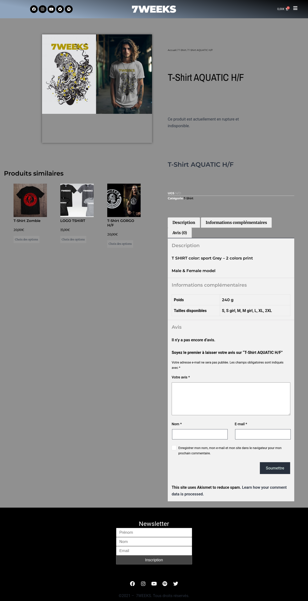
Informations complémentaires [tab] (236, 222)
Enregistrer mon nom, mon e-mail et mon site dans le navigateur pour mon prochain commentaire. (229, 450)
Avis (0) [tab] (179, 232)
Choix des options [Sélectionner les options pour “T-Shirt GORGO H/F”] (120, 244)
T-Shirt (182, 50)
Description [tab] (183, 222)
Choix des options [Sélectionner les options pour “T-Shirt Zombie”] (26, 239)
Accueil (172, 50)
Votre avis (181, 377)
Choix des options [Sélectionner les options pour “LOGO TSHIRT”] (73, 239)
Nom (177, 424)
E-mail (241, 424)
